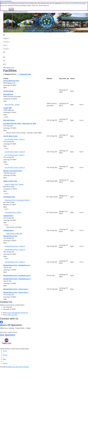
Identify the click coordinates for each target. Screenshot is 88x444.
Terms (5, 351)
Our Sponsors (7, 334)
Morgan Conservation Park (12, 171)
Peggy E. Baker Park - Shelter (14, 184)
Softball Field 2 (8, 230)
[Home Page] (6, 35)
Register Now (9, 67)
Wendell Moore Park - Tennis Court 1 (15, 289)
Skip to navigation (6, 1)
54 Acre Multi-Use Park (11, 81)
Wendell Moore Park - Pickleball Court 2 (17, 276)
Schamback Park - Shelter (13, 212)
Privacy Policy (81, 3)
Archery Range (8, 91)
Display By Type (24, 74)
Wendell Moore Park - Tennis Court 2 (15, 292)
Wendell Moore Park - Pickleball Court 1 (17, 265)
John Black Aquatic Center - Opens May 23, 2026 (19, 123)
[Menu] (4, 64)
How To (5, 363)
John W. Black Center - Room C (15, 155)
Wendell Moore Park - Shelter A (15, 246)
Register (6, 38)
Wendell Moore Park (10, 236)
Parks (5, 45)
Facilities (6, 42)
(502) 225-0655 (12, 315)
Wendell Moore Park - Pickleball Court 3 (17, 279)
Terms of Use (69, 3)
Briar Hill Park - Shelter (12, 105)
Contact (5, 49)
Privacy (5, 355)
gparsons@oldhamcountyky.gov (17, 313)
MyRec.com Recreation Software (18, 367)
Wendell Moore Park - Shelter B (15, 250)
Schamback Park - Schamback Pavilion (17, 200)
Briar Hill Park (8, 94)
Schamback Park (9, 197)
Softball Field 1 (8, 216)
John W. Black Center (10, 136)
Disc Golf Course (9, 120)
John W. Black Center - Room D (15, 167)
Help (4, 359)
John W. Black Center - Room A (15, 139)
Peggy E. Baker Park (10, 181)
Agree (11, 9)
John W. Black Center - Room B (15, 152)
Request (81, 104)
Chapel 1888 (7, 108)
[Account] (6, 52)
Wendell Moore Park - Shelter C (15, 262)
